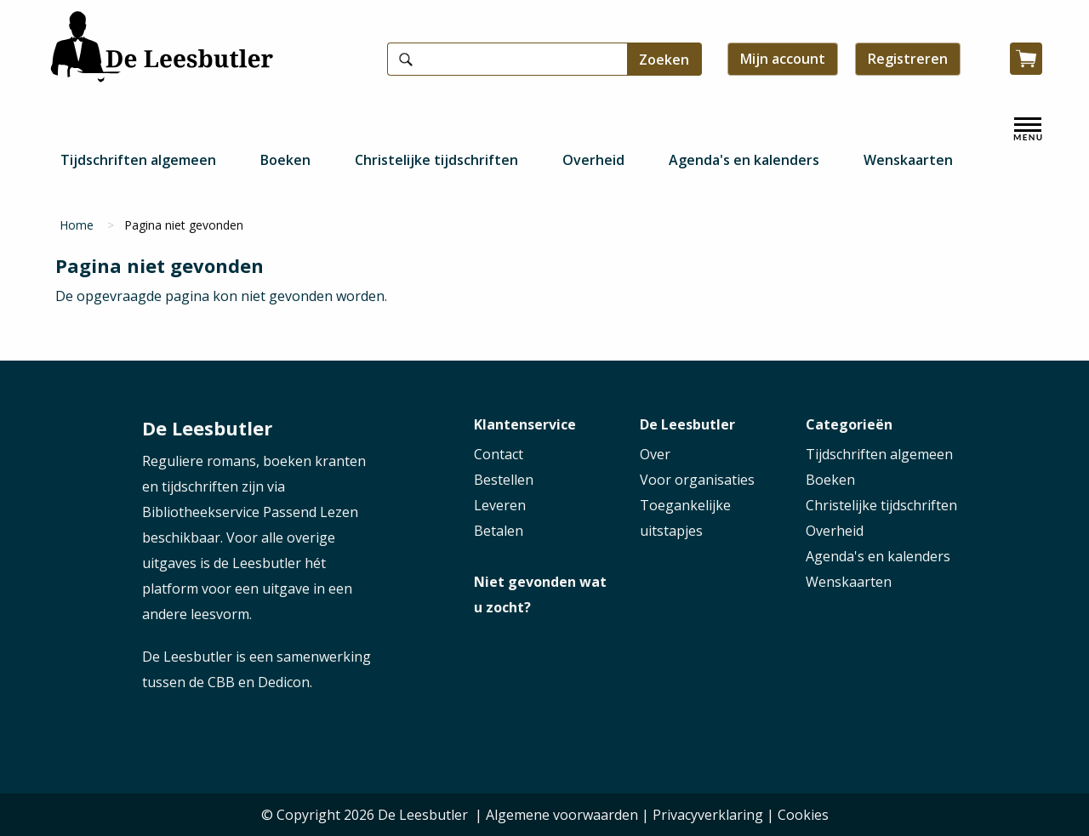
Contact (498, 454)
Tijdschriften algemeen (138, 160)
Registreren (908, 58)
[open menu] (1027, 129)
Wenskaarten (908, 160)
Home (77, 225)
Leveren (500, 505)
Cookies (803, 814)
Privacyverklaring (708, 814)
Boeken (285, 160)
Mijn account (782, 58)
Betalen (498, 530)
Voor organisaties (697, 479)
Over (655, 454)
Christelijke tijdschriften (436, 160)
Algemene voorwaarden (562, 814)
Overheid (593, 160)
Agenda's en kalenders (744, 160)
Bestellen (503, 479)
